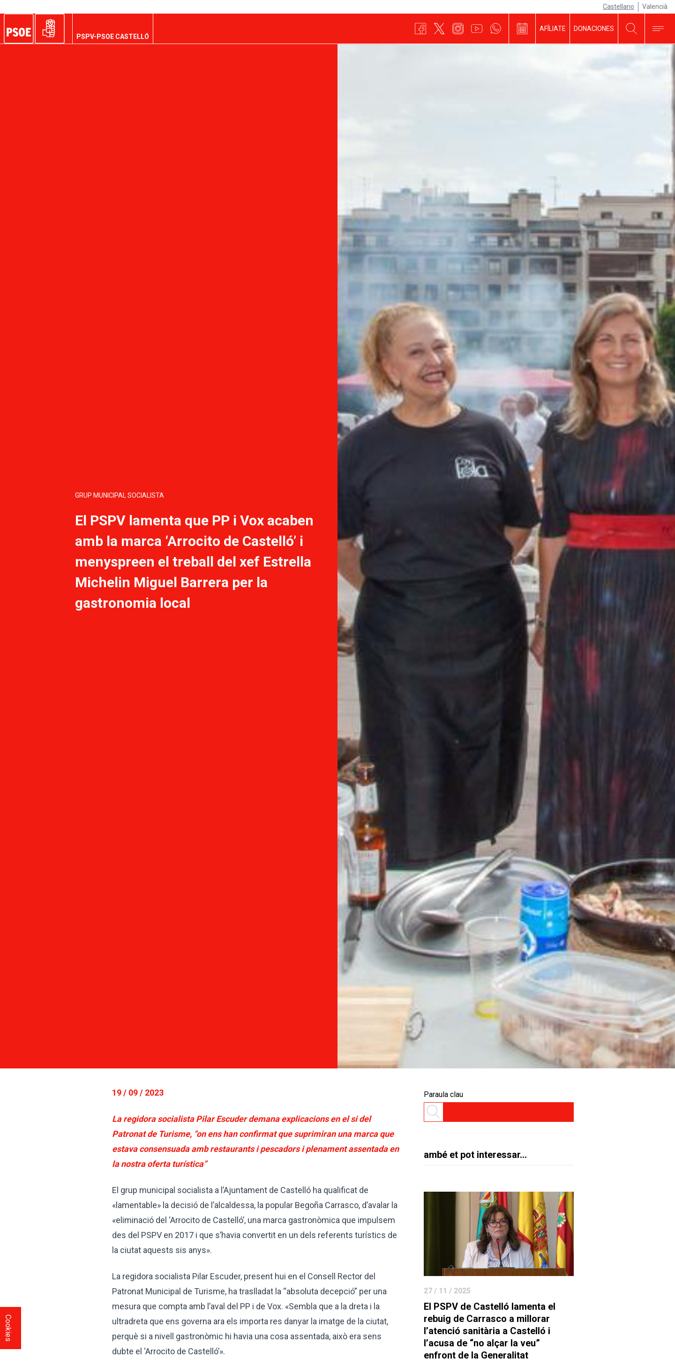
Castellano (618, 6)
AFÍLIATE (553, 28)
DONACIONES (594, 28)
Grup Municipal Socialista (119, 495)
